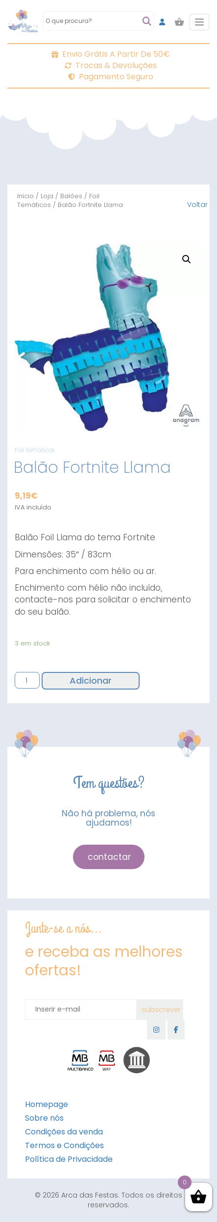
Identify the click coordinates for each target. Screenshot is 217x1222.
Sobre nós (44, 1118)
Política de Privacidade (69, 1159)
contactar (109, 857)
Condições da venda (64, 1131)
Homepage (46, 1104)
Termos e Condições (64, 1145)
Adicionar (91, 680)
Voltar (197, 204)
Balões (71, 196)
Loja (47, 196)
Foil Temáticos (34, 450)
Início (25, 196)
